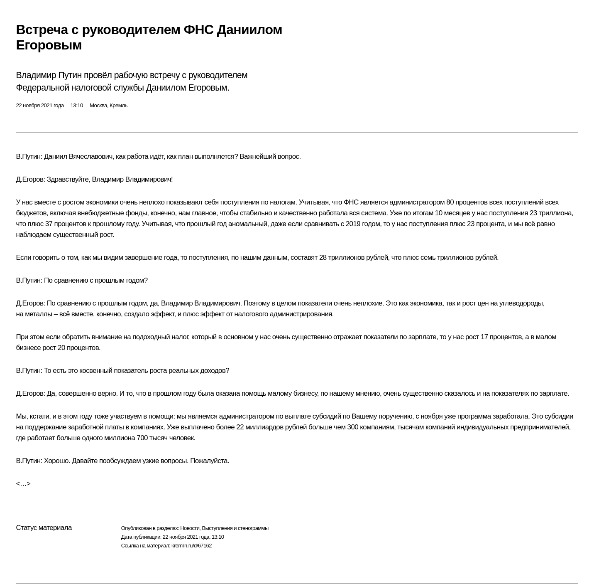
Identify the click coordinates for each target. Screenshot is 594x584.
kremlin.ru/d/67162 (191, 545)
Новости (189, 528)
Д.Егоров (29, 179)
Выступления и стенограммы (235, 528)
